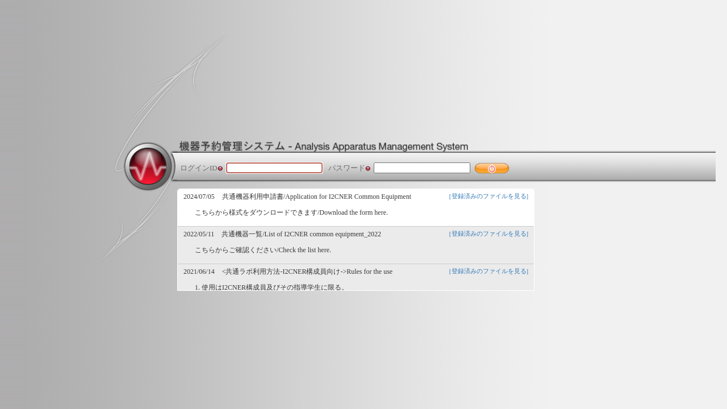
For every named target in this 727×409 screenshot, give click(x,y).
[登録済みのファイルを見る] (488, 196)
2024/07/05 (199, 197)
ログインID (199, 168)
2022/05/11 (198, 234)
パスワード (346, 168)
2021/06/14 (199, 272)
